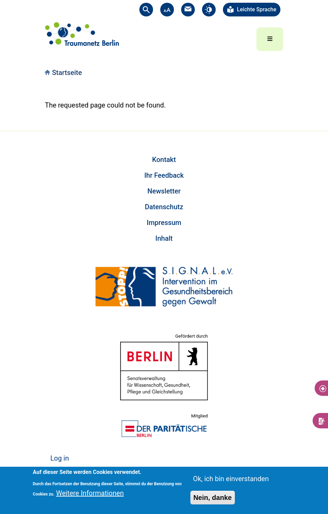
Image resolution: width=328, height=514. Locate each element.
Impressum (164, 222)
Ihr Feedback (164, 175)
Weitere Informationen (90, 493)
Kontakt (164, 159)
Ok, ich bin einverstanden (231, 479)
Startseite (67, 72)
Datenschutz (164, 207)
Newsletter (164, 191)
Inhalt (164, 238)
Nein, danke (212, 497)
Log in (59, 458)
